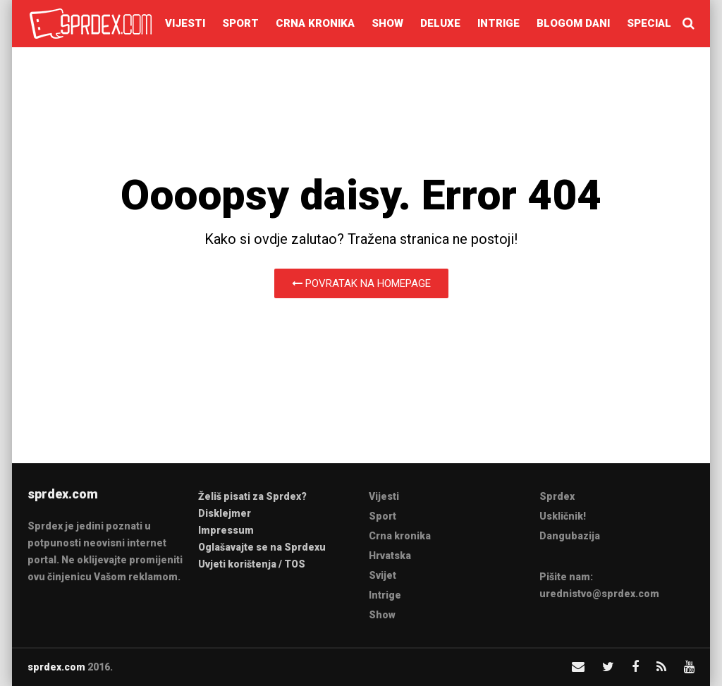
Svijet (382, 575)
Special (649, 23)
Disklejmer (224, 513)
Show (387, 23)
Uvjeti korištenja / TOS (251, 564)
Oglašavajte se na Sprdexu (262, 547)
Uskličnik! (562, 516)
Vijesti (185, 23)
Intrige (498, 23)
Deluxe (440, 23)
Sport (240, 23)
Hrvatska (390, 555)
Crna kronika (315, 23)
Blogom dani (573, 23)
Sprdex (557, 496)
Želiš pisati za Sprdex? (252, 496)
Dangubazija (569, 535)
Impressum (226, 530)
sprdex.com (56, 667)
